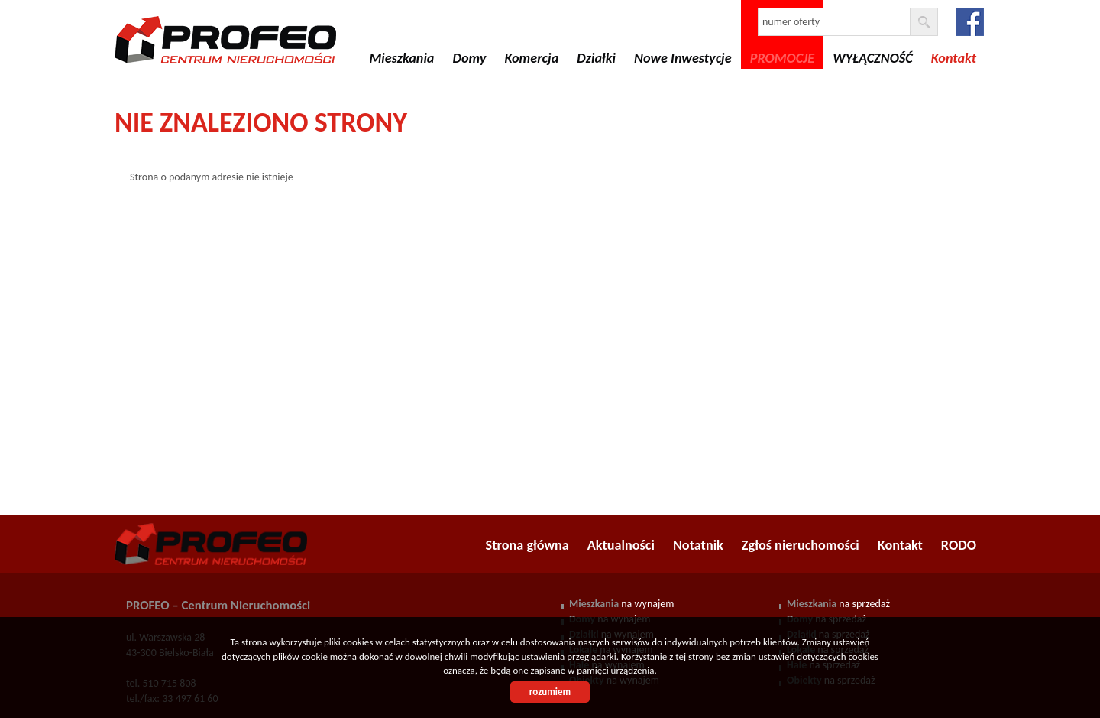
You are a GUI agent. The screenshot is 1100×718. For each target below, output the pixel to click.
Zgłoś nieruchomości (800, 545)
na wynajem (621, 603)
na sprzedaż (838, 603)
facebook (970, 22)
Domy (469, 58)
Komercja (531, 58)
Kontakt (900, 545)
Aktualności (621, 545)
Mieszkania (401, 58)
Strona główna (527, 545)
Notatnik (698, 545)
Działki (596, 58)
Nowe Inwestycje (683, 58)
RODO (958, 545)
